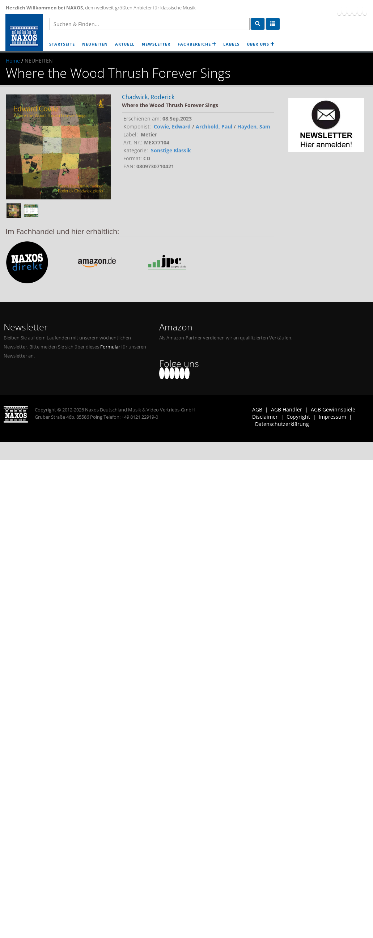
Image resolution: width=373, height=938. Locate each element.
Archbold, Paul (214, 126)
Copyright (298, 416)
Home (13, 60)
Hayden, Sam (253, 126)
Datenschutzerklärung (282, 424)
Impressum (332, 416)
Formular (110, 347)
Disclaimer (265, 416)
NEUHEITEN (95, 44)
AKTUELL (125, 44)
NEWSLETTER (156, 44)
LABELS (231, 44)
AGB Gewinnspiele (333, 409)
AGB (257, 409)
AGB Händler (286, 409)
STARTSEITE (62, 44)
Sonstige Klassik (171, 150)
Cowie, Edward (172, 126)
